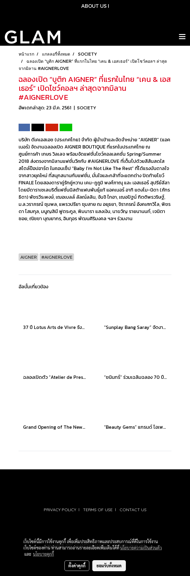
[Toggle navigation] (182, 37)
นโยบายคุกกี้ (43, 554)
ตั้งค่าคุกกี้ (76, 565)
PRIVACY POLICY (60, 509)
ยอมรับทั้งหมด (109, 565)
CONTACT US (133, 509)
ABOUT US (94, 6)
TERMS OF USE (98, 509)
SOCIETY (86, 107)
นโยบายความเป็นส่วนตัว (141, 547)
